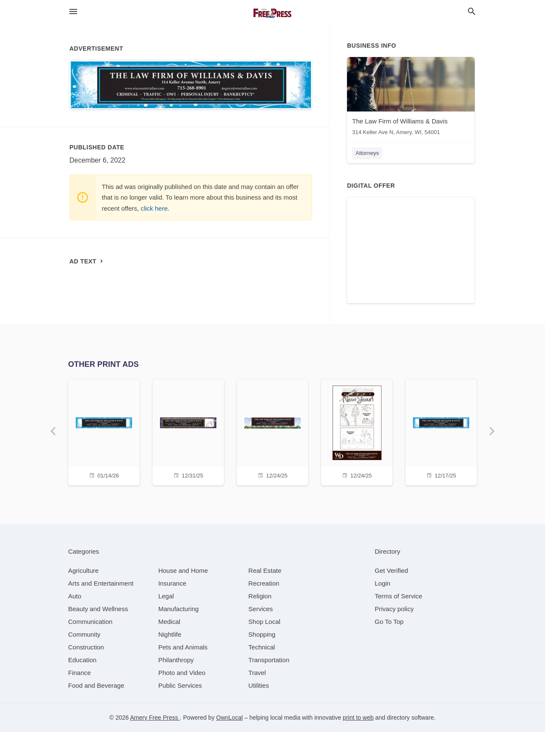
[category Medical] (169, 621)
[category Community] (84, 634)
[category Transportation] (268, 659)
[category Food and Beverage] (96, 685)
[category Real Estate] (264, 570)
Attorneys (367, 153)
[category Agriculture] (83, 570)
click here (154, 208)
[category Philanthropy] (176, 659)
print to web (358, 717)
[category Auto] (74, 596)
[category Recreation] (263, 583)
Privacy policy (394, 608)
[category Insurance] (172, 583)
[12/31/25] (188, 431)
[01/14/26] (104, 431)
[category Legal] (166, 596)
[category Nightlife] (169, 634)
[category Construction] (86, 647)
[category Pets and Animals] (183, 647)
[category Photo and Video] (182, 672)
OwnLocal (229, 717)
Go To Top (389, 621)
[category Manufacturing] (178, 608)
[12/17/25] (441, 431)
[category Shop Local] (264, 621)
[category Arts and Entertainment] (100, 583)
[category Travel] (257, 672)
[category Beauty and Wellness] (98, 608)
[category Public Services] (180, 685)
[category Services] (260, 608)
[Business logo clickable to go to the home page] (272, 12)
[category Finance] (79, 672)
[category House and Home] (183, 570)
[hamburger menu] (73, 11)
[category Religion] (259, 596)
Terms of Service (398, 596)
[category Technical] (261, 647)
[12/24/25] (272, 431)
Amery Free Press (155, 717)
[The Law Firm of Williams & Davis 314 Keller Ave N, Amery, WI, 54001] (411, 98)
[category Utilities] (258, 685)
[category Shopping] (261, 634)
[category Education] (82, 659)
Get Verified (391, 570)
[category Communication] (90, 621)
